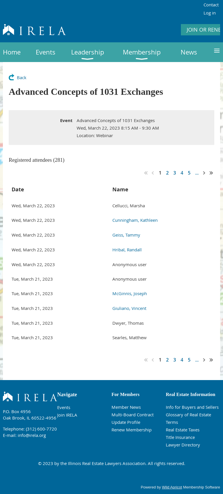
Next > (204, 173)
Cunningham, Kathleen (135, 220)
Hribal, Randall (127, 250)
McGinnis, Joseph (129, 293)
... (197, 173)
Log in (210, 13)
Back (21, 77)
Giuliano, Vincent (129, 308)
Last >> (211, 173)
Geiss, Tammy (126, 235)
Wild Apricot (172, 487)
